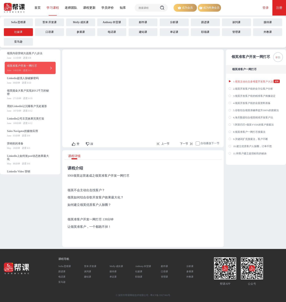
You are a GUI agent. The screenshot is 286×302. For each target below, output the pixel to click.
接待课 (113, 271)
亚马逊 (61, 282)
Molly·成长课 (116, 266)
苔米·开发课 (90, 266)
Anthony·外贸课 (143, 266)
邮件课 (164, 266)
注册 (279, 7)
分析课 (189, 266)
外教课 (189, 276)
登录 (265, 7)
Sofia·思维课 (64, 266)
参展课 (189, 271)
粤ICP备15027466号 (160, 295)
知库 (123, 7)
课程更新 (89, 7)
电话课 (61, 276)
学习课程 (52, 7)
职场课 (138, 276)
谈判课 (87, 271)
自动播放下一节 (209, 143)
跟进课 (61, 271)
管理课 (164, 276)
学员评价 (107, 7)
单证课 (113, 276)
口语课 (164, 271)
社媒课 (138, 271)
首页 (37, 7)
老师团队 (71, 7)
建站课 (87, 276)
